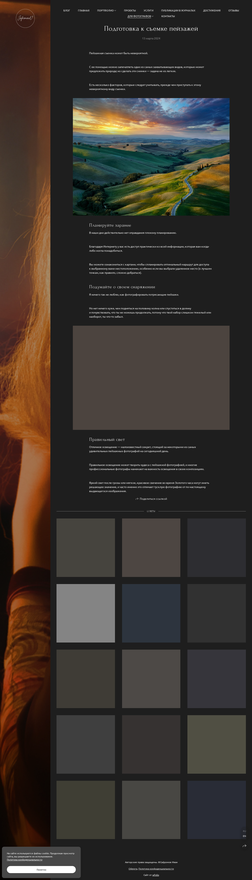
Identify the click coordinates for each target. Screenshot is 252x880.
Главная (83, 10)
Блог (66, 10)
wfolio (155, 874)
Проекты (130, 10)
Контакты (168, 16)
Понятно (41, 869)
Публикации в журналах (178, 10)
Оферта (133, 868)
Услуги (148, 10)
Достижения (211, 10)
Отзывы (233, 10)
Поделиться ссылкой (153, 500)
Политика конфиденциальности (156, 868)
